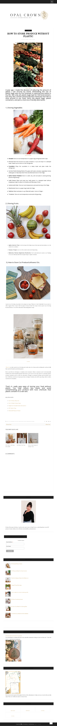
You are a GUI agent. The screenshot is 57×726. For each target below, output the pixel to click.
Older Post (48, 424)
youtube (42, 709)
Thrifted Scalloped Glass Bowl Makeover (19, 578)
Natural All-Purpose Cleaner (14, 410)
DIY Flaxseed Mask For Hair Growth (19, 571)
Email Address (9, 542)
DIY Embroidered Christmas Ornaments (14, 635)
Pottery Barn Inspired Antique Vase (33, 446)
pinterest (28, 709)
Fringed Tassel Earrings (16, 585)
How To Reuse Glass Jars (14, 400)
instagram (13, 709)
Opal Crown (26, 39)
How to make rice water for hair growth (19, 592)
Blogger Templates (37, 724)
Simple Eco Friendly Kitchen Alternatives (17, 405)
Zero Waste (23, 421)
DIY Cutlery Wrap (12, 408)
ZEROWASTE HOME (30, 421)
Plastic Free (18, 421)
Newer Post (8, 424)
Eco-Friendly (28, 30)
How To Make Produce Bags (15, 403)
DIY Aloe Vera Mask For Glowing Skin (19, 606)
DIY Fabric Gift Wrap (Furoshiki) (10, 446)
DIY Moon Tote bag (21, 445)
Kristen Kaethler (28, 155)
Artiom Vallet (28, 88)
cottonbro (28, 361)
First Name (8, 546)
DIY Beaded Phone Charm (16, 563)
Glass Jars (8, 367)
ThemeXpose (25, 724)
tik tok (12, 715)
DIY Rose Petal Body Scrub (17, 599)
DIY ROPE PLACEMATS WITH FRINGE (19, 613)
